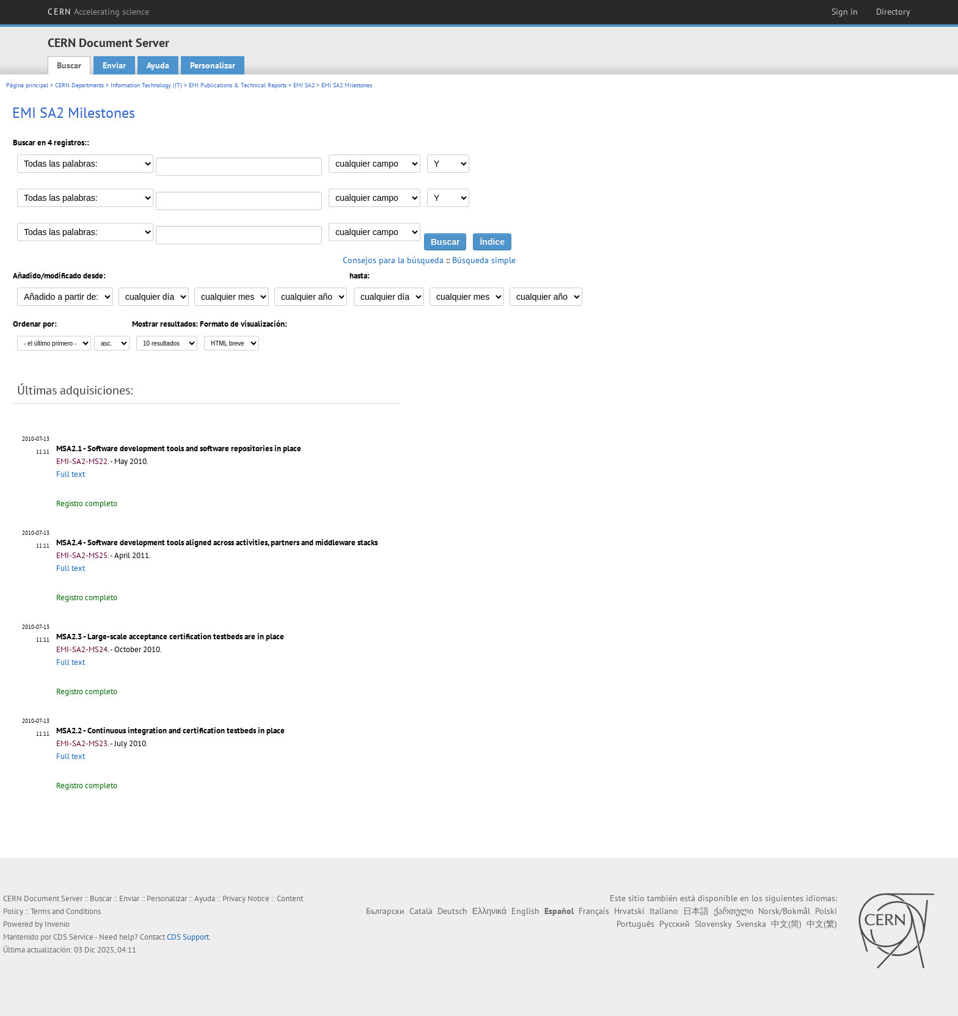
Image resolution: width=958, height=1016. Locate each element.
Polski (826, 910)
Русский (674, 923)
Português (635, 923)
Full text (70, 474)
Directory (893, 11)
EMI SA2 (304, 85)
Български (385, 910)
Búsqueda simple (484, 260)
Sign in (845, 11)
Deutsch (452, 910)
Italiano (663, 910)
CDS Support (188, 937)
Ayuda (158, 65)
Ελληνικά (489, 910)
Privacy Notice (245, 898)
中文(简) (786, 923)
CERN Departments (79, 85)
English (525, 910)
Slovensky (713, 923)
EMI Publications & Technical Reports (238, 85)
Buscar (69, 65)
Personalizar (212, 65)
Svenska (751, 923)
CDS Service (73, 937)
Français (594, 910)
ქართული (733, 910)
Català (421, 910)
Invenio (57, 924)
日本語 (696, 910)
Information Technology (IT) (146, 85)
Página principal (27, 85)
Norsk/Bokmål (784, 910)
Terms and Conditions (66, 911)
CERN (98, 11)
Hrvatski (629, 910)
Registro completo (86, 503)
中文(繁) (821, 923)
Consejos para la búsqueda (393, 260)
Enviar (114, 65)
